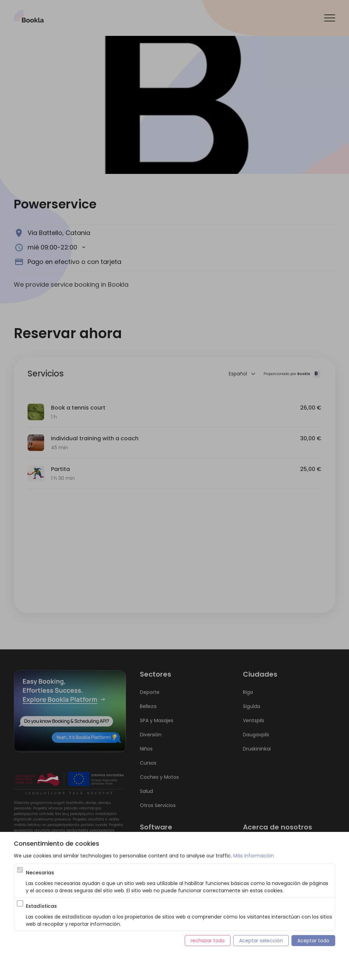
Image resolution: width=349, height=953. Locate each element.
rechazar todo (208, 940)
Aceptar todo (313, 940)
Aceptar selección (261, 940)
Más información (253, 855)
